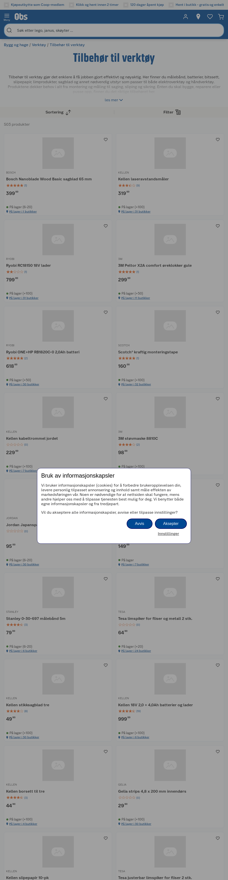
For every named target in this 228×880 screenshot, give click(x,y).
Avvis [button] (139, 524)
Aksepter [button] (171, 524)
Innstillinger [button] (168, 533)
